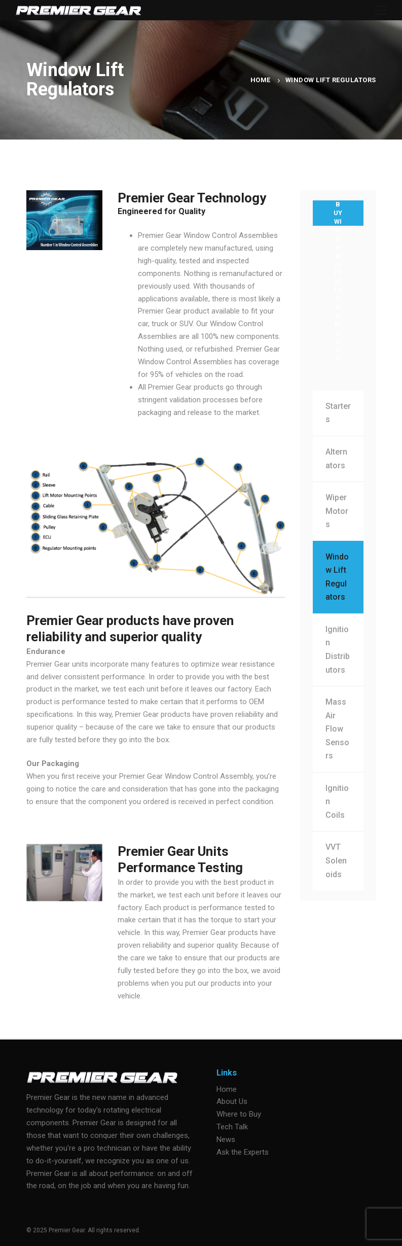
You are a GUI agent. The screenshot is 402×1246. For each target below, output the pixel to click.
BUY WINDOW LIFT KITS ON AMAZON (338, 213)
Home (260, 80)
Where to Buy (238, 1114)
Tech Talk (232, 1126)
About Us (231, 1101)
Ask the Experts (242, 1152)
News (225, 1139)
